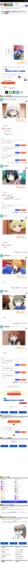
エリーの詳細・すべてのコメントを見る (20, 252)
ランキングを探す (19, 549)
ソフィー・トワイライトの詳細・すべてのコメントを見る (17, 162)
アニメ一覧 (13, 412)
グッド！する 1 (23, 403)
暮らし (17, 493)
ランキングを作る (19, 551)
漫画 (11, 400)
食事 (3, 493)
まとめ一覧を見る (19, 556)
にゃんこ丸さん (24, 76)
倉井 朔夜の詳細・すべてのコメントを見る (19, 382)
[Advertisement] (14, 30)
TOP (2, 8)
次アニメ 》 (23, 412)
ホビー (3, 486)
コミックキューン (21, 400)
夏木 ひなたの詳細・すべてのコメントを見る (19, 287)
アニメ (6, 69)
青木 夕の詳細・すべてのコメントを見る (20, 323)
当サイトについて (5, 549)
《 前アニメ (4, 412)
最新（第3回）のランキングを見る (8, 82)
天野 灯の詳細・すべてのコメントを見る (20, 212)
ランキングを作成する (14, 501)
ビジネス (17, 496)
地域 (16, 498)
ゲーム (3, 479)
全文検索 (16, 3)
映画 (3, 484)
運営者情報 (4, 556)
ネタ (3, 496)
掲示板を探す (18, 554)
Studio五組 (14, 400)
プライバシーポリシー (6, 554)
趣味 (16, 491)
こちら (10, 74)
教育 (3, 498)
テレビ (17, 484)
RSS (2, 558)
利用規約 (3, 551)
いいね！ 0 (17, 145)
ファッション (4, 491)
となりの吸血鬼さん (6, 400)
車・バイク (18, 486)
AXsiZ (17, 400)
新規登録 (15, 521)
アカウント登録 (19, 558)
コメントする (14, 421)
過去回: (14, 406)
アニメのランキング (8, 8)
